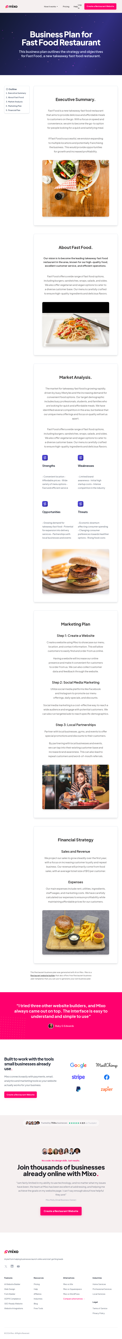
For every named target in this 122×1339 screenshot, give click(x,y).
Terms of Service (100, 1308)
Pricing (37, 1284)
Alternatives (68, 1278)
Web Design (9, 1289)
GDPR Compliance (12, 1299)
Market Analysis (15, 101)
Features (8, 1278)
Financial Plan (14, 110)
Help (36, 1289)
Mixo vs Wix (68, 1284)
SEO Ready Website (13, 1303)
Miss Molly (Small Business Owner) (61, 1200)
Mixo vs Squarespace (72, 1289)
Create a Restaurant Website (100, 6)
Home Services (99, 1284)
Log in (79, 6)
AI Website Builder (12, 1284)
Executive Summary (17, 93)
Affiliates (37, 1294)
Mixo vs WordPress (71, 1294)
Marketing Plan (15, 106)
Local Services (99, 1294)
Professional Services (102, 1289)
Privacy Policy (99, 1313)
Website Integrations (13, 1308)
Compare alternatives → (74, 1299)
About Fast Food (16, 97)
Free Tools (38, 1308)
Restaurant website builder (42, 975)
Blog (36, 1303)
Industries (38, 1299)
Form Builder (9, 1294)
